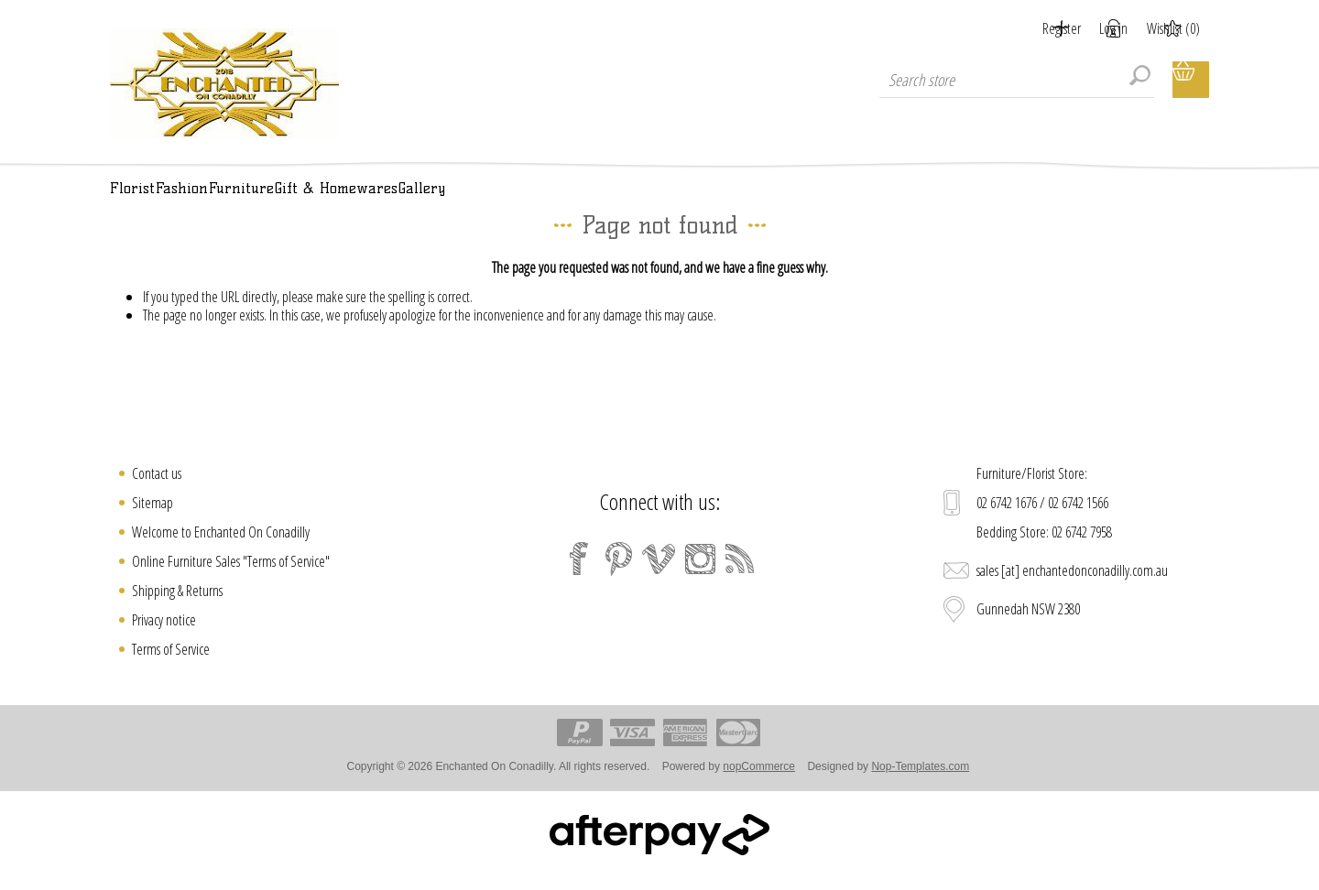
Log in (1091, 28)
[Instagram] (700, 579)
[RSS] (740, 579)
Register (1016, 28)
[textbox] (1016, 79)
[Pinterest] (619, 579)
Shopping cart (1190, 79)
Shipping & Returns (177, 612)
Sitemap (152, 524)
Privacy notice (164, 641)
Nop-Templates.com (920, 787)
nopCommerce (759, 787)
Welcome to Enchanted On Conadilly (221, 553)
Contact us (156, 494)
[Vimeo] (659, 579)
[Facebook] (579, 579)
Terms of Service (171, 670)
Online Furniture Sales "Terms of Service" (231, 582)
